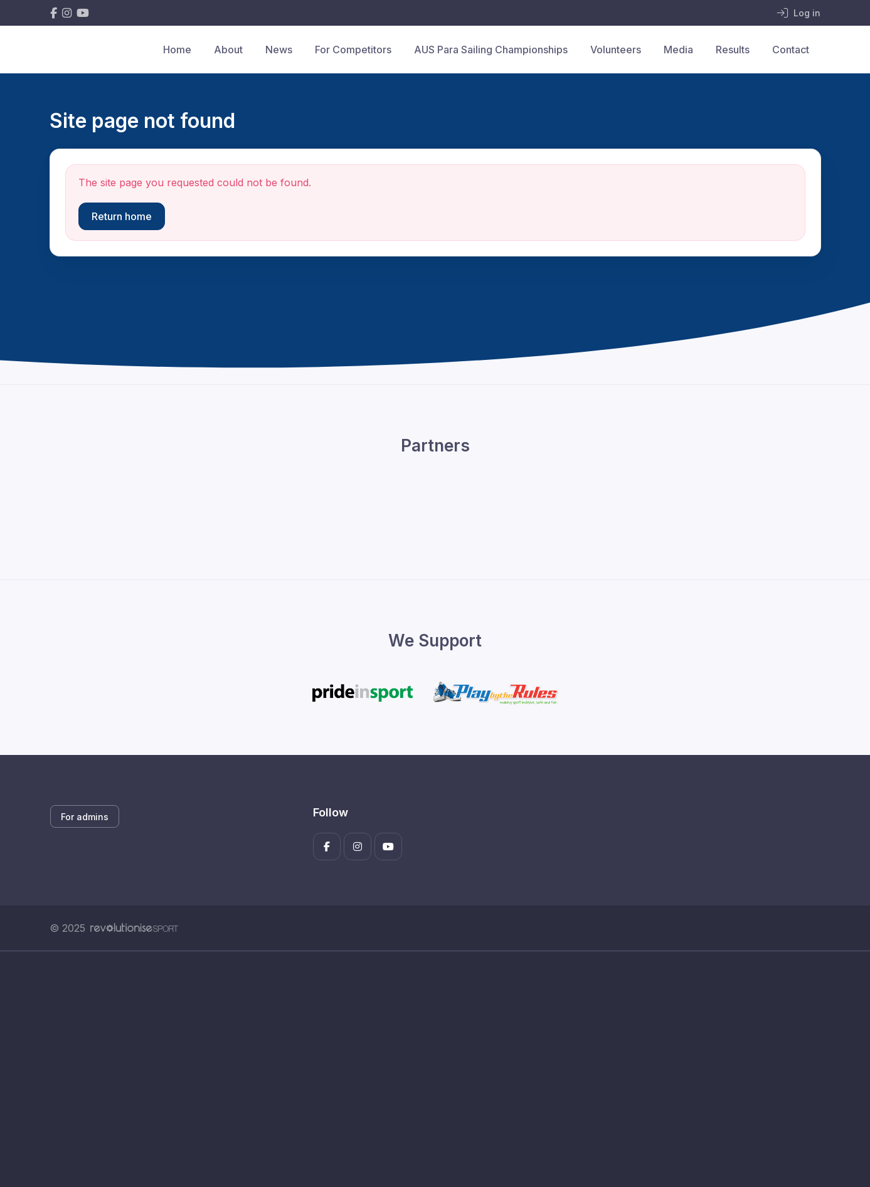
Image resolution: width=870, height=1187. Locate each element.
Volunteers (615, 49)
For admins (85, 816)
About (228, 49)
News (278, 49)
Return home (122, 216)
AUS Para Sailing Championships (491, 49)
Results (733, 49)
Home (177, 49)
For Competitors (353, 49)
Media (678, 49)
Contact (790, 49)
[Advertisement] (426, 1069)
